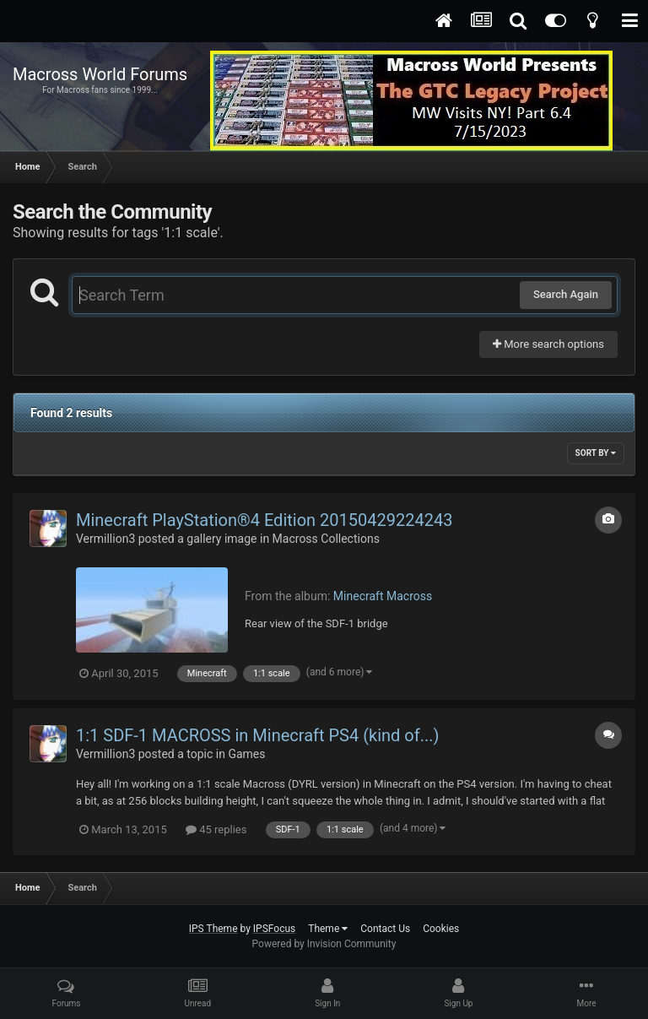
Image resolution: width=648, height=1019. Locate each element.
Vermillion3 (105, 538)
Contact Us (385, 929)
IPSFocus (274, 929)
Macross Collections (326, 538)
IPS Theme (213, 929)
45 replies (216, 829)
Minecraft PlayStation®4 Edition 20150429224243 (264, 520)
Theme (328, 929)
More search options (548, 344)
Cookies (441, 929)
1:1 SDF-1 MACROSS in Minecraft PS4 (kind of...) (257, 735)
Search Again (565, 294)
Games (246, 754)
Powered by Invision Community (324, 944)
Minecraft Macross (382, 596)
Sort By (595, 453)
